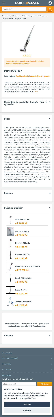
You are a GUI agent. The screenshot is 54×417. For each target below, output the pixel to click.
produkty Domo (14, 326)
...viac (36, 91)
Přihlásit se (45, 384)
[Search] (50, 9)
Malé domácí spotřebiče (29, 16)
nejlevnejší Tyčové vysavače (34, 326)
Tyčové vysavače (7, 18)
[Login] (50, 3)
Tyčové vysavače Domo (28, 324)
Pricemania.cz (6, 16)
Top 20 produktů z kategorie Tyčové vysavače (32, 76)
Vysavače (43, 16)
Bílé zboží (16, 16)
